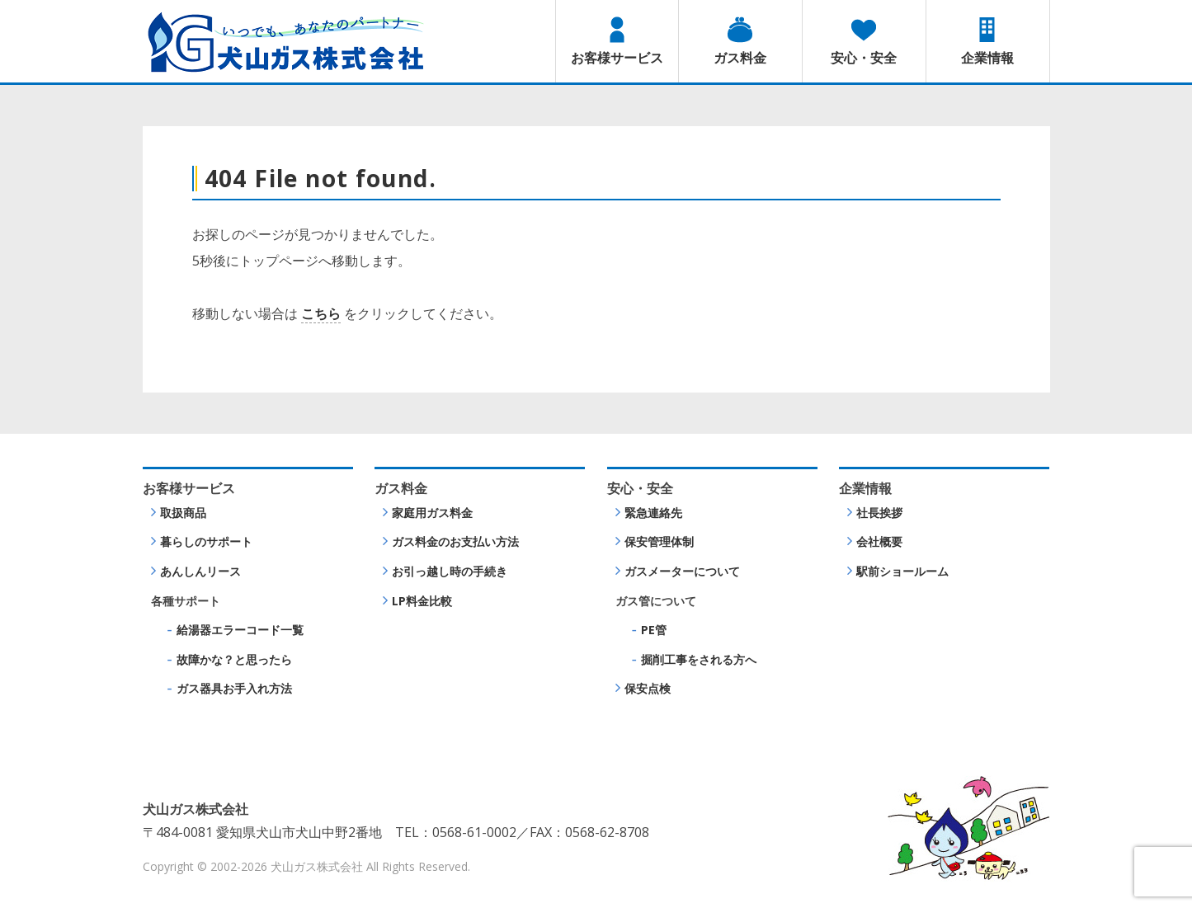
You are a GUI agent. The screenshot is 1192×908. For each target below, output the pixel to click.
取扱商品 (183, 512)
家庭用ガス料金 (432, 512)
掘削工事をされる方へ (698, 659)
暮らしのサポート (206, 541)
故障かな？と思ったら (234, 659)
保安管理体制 (659, 541)
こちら (321, 313)
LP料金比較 (422, 601)
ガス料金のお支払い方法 (455, 541)
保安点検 (647, 688)
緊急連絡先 (653, 512)
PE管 (654, 629)
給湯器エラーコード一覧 (240, 629)
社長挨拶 (879, 512)
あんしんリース (200, 571)
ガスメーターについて (682, 571)
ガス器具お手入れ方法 (234, 688)
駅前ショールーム (902, 571)
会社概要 (879, 541)
